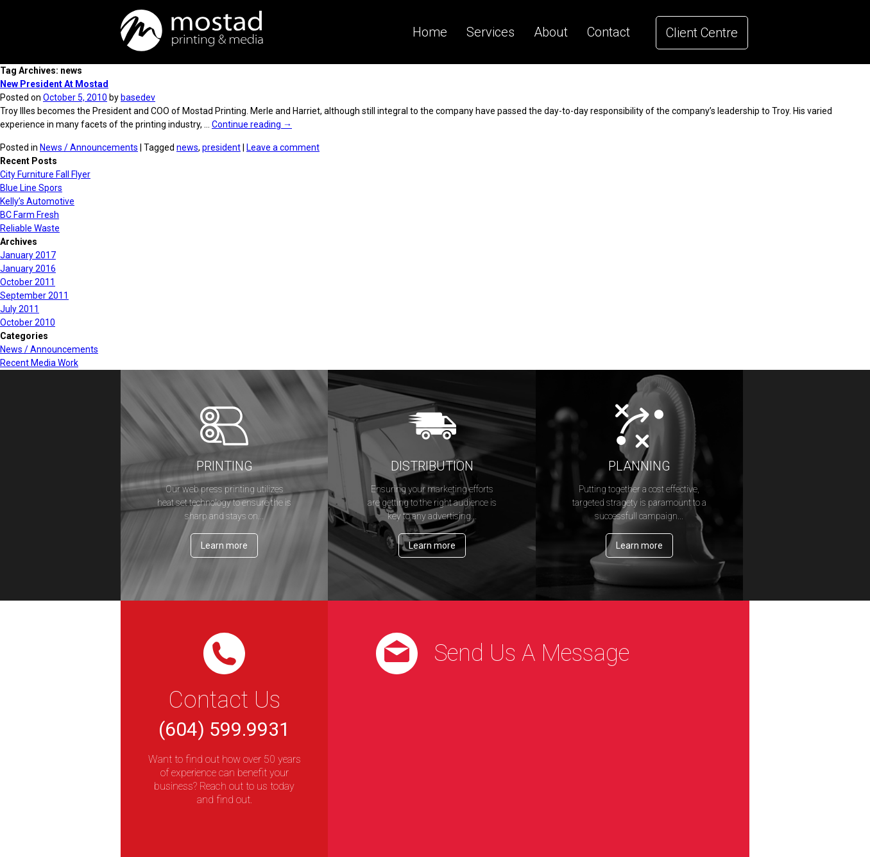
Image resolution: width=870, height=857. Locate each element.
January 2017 (28, 255)
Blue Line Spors (31, 188)
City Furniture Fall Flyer (45, 174)
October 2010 (27, 322)
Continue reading (252, 124)
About (551, 32)
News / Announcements (89, 147)
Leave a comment (283, 147)
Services (490, 32)
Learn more (224, 545)
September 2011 (34, 295)
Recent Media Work (39, 363)
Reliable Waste (30, 228)
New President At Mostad (54, 84)
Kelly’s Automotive (37, 201)
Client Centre (702, 32)
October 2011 (27, 282)
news (187, 147)
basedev (138, 97)
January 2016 (28, 268)
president (221, 147)
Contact (608, 32)
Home (430, 32)
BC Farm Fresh (29, 215)
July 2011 (19, 309)
